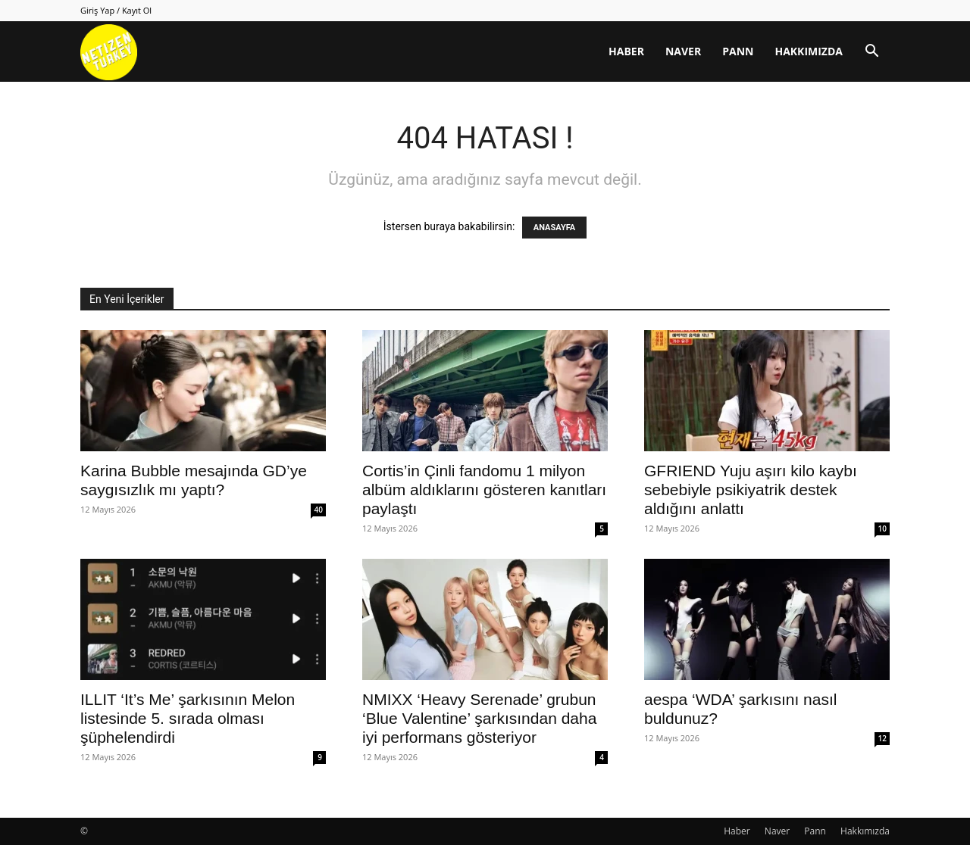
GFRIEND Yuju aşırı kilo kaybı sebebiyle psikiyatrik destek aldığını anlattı (750, 489)
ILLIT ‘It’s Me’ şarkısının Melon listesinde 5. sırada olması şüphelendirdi (187, 718)
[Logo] (108, 52)
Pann (737, 51)
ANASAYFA (554, 227)
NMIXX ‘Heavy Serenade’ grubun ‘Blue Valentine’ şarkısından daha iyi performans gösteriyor (479, 718)
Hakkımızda (808, 51)
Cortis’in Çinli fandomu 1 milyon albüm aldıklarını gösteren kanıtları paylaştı (484, 489)
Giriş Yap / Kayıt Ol (116, 10)
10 (882, 528)
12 (882, 738)
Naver (683, 51)
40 (318, 509)
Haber (626, 51)
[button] (871, 52)
